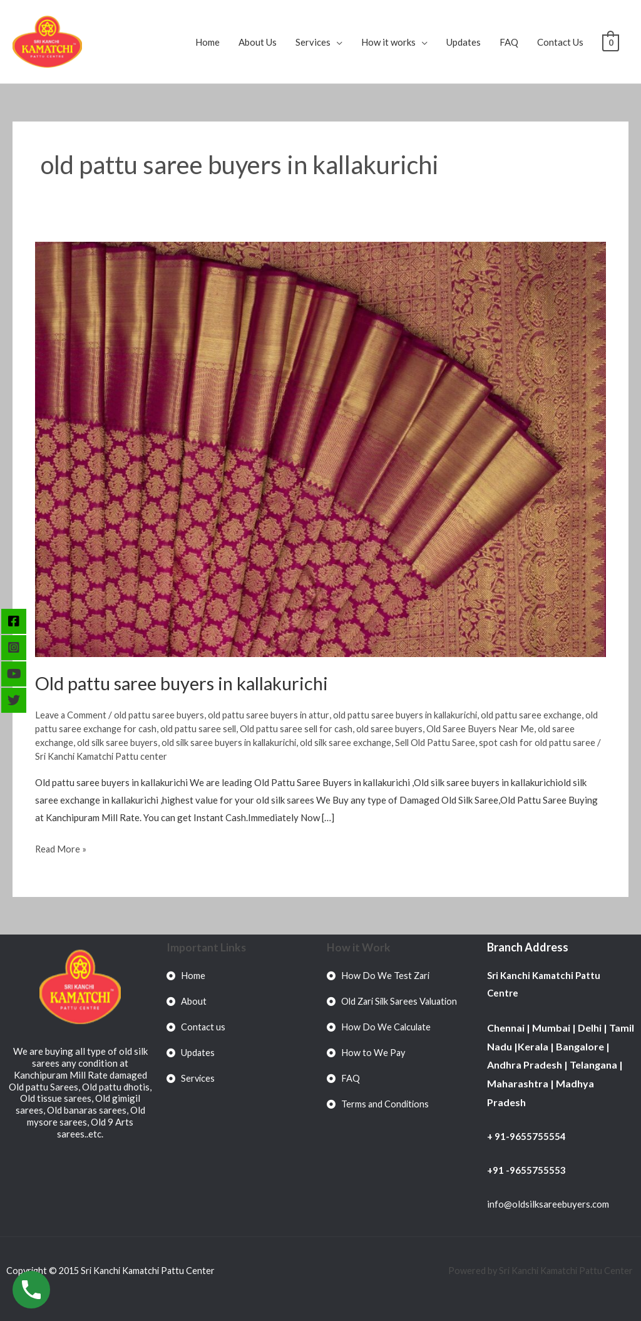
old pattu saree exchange (547, 714)
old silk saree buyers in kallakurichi (238, 742)
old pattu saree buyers (162, 714)
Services (313, 42)
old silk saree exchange (360, 742)
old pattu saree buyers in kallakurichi (416, 714)
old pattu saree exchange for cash (105, 728)
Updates (463, 42)
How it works (388, 42)
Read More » (61, 847)
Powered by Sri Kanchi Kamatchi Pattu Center (539, 1270)
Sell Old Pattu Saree (453, 742)
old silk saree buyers (121, 742)
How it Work (359, 947)
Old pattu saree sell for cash (320, 728)
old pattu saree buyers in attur (274, 714)
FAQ (509, 42)
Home (207, 42)
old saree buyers (416, 728)
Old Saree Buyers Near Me (509, 728)
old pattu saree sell (218, 728)
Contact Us (560, 42)
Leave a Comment (71, 714)
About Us (257, 42)
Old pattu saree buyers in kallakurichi (187, 682)
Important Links (207, 947)
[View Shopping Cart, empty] (610, 42)
